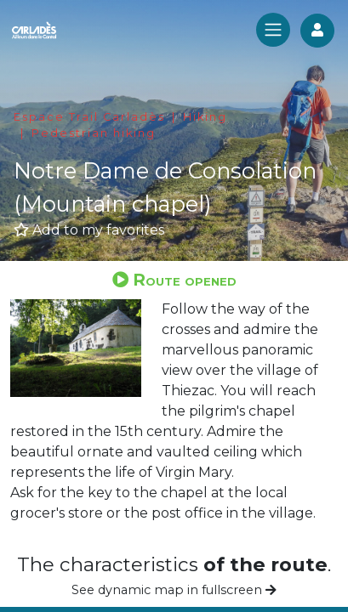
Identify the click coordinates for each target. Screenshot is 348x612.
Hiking (205, 116)
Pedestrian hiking (93, 133)
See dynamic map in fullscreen (174, 590)
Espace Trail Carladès (89, 116)
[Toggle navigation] (273, 30)
